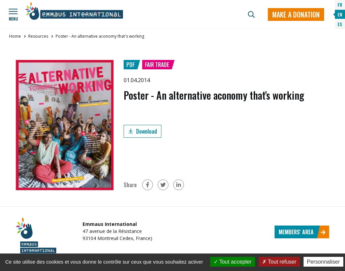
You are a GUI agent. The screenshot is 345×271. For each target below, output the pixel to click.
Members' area (302, 232)
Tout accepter (233, 262)
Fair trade (157, 65)
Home (15, 36)
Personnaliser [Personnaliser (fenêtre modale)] (323, 262)
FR (340, 4)
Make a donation (296, 14)
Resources (38, 36)
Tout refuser (279, 262)
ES (340, 24)
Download (142, 131)
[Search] (251, 14)
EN (340, 14)
